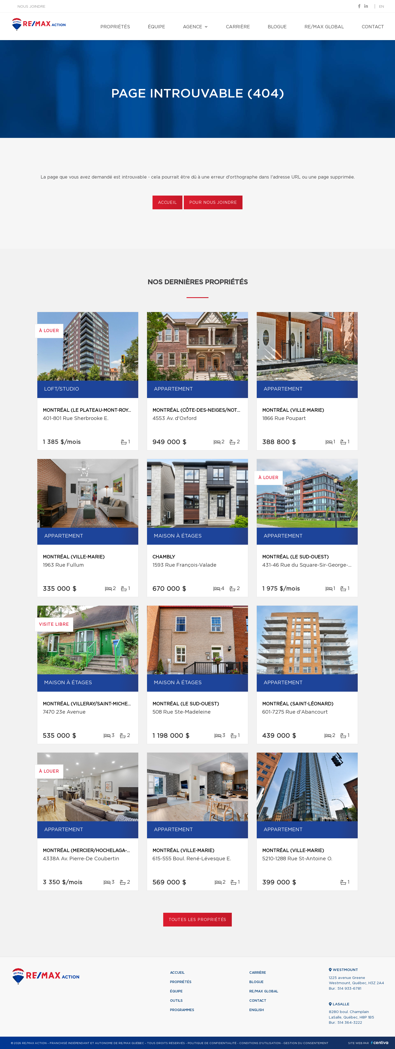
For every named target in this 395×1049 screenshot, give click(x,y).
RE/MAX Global (324, 27)
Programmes (182, 1010)
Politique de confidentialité (212, 1043)
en (381, 7)
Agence (192, 27)
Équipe (156, 27)
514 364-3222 (349, 1023)
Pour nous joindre (213, 203)
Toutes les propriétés (198, 920)
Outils (176, 1000)
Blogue (277, 27)
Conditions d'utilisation (260, 1043)
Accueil (167, 203)
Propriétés (115, 27)
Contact (373, 27)
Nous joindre (31, 7)
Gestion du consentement (305, 1043)
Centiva (379, 1042)
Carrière (238, 27)
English (256, 1010)
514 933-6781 (349, 988)
